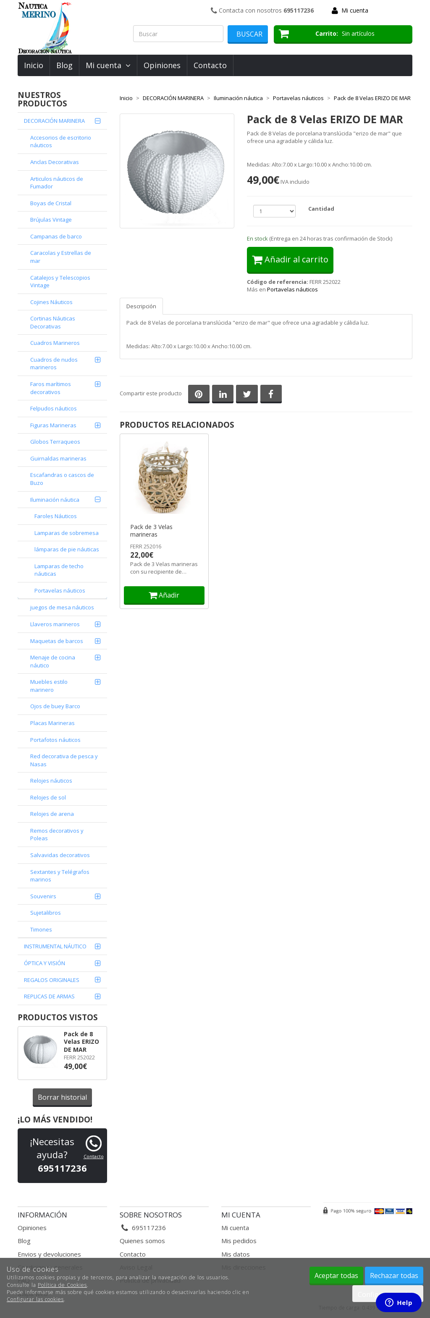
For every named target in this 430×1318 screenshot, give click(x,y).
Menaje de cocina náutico (52, 661)
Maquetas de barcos (56, 641)
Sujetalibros (45, 912)
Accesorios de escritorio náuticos (60, 141)
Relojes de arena (52, 814)
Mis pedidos (239, 1240)
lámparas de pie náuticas (66, 549)
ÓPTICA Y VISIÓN (44, 963)
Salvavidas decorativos (60, 855)
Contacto (210, 65)
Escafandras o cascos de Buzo (62, 479)
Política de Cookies (62, 1285)
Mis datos (235, 1254)
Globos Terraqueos (55, 441)
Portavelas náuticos (59, 590)
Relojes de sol (48, 797)
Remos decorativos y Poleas (57, 834)
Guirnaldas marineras (58, 458)
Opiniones (162, 65)
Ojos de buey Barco (55, 706)
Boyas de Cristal (50, 203)
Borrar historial (62, 1097)
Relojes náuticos (51, 780)
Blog (64, 65)
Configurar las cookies (35, 1299)
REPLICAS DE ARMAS (49, 996)
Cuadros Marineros (55, 343)
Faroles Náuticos (55, 516)
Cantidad (321, 208)
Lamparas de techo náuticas (59, 570)
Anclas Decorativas (54, 162)
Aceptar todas (336, 1275)
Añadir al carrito (290, 259)
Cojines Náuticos (51, 302)
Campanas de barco (56, 236)
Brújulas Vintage (51, 219)
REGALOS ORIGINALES (51, 980)
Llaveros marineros (55, 624)
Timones (41, 929)
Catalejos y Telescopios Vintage (60, 281)
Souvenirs (43, 896)
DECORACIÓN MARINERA (54, 120)
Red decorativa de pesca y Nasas (64, 760)
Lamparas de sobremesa (66, 533)
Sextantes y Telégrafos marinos (59, 876)
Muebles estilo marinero (49, 685)
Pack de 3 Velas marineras (151, 530)
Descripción (141, 306)
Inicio (33, 65)
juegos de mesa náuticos (62, 607)
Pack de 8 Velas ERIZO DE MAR (81, 1041)
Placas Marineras (52, 723)
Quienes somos (142, 1240)
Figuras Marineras (53, 425)
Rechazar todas (394, 1275)
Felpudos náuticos (53, 408)
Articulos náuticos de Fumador (56, 183)
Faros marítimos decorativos (50, 388)
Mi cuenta (354, 10)
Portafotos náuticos (55, 740)
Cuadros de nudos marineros (54, 363)
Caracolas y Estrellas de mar (60, 257)
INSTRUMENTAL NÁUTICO (55, 946)
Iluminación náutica (54, 499)
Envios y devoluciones (49, 1254)
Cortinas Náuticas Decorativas (52, 322)
